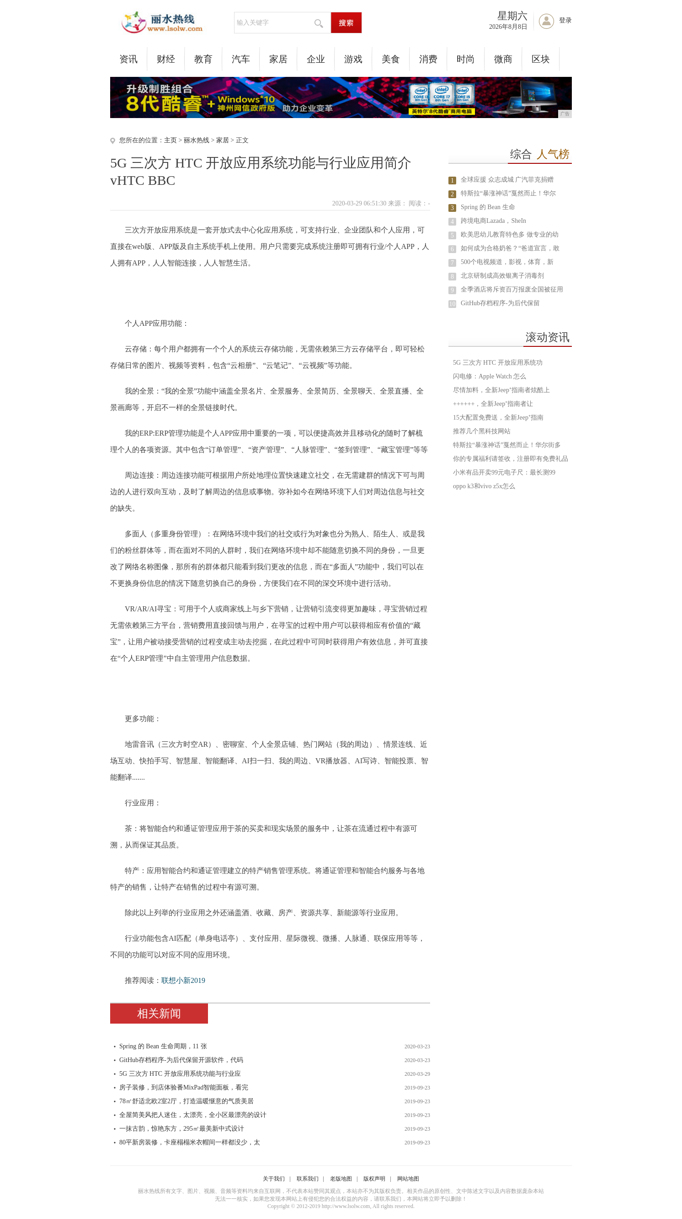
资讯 (128, 59)
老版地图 (341, 1179)
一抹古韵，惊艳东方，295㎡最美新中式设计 (181, 1128)
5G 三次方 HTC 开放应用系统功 (498, 362)
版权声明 (374, 1179)
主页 (170, 140)
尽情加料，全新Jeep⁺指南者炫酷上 (501, 390)
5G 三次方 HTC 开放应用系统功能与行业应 (180, 1073)
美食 (391, 59)
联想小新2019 (183, 980)
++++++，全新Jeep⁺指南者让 (493, 403)
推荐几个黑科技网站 (482, 431)
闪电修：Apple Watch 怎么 (489, 376)
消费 (428, 59)
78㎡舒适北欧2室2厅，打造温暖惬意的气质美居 (186, 1101)
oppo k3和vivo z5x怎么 (484, 486)
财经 (166, 59)
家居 (278, 59)
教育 (203, 59)
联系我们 (308, 1179)
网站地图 (408, 1179)
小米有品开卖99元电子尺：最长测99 (504, 472)
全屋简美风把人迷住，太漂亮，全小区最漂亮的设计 (192, 1114)
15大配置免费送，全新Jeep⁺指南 (498, 417)
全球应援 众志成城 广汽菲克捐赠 (507, 179)
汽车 (241, 59)
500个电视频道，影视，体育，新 (507, 262)
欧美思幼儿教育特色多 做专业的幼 (510, 234)
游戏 (353, 59)
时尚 (466, 59)
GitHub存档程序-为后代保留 (500, 303)
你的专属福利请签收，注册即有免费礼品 (510, 458)
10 (452, 304)
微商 (503, 59)
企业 (316, 59)
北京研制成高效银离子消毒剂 (502, 275)
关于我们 (274, 1179)
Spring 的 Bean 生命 (488, 207)
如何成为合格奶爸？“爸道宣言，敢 (510, 248)
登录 (565, 20)
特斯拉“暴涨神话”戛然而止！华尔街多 (507, 445)
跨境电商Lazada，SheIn (493, 220)
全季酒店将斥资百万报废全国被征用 (512, 289)
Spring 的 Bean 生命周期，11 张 (163, 1046)
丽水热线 (196, 140)
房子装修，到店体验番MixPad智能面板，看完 (183, 1087)
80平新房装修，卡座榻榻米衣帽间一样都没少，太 (189, 1142)
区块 (541, 59)
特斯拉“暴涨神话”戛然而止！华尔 (508, 193)
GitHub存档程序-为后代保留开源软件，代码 (181, 1060)
